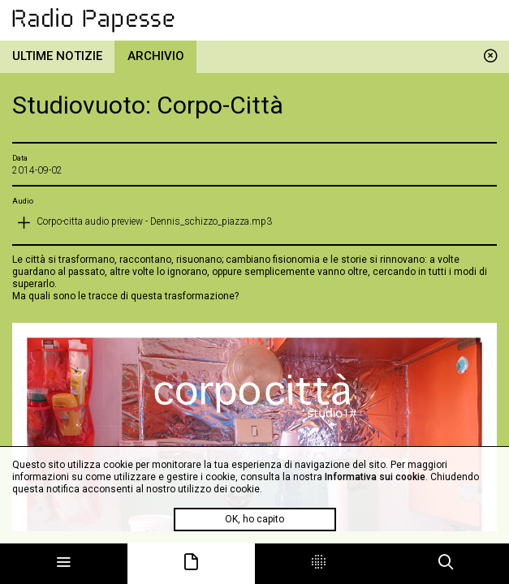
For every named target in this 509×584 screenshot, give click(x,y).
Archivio (155, 56)
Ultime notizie (57, 56)
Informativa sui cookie (375, 477)
